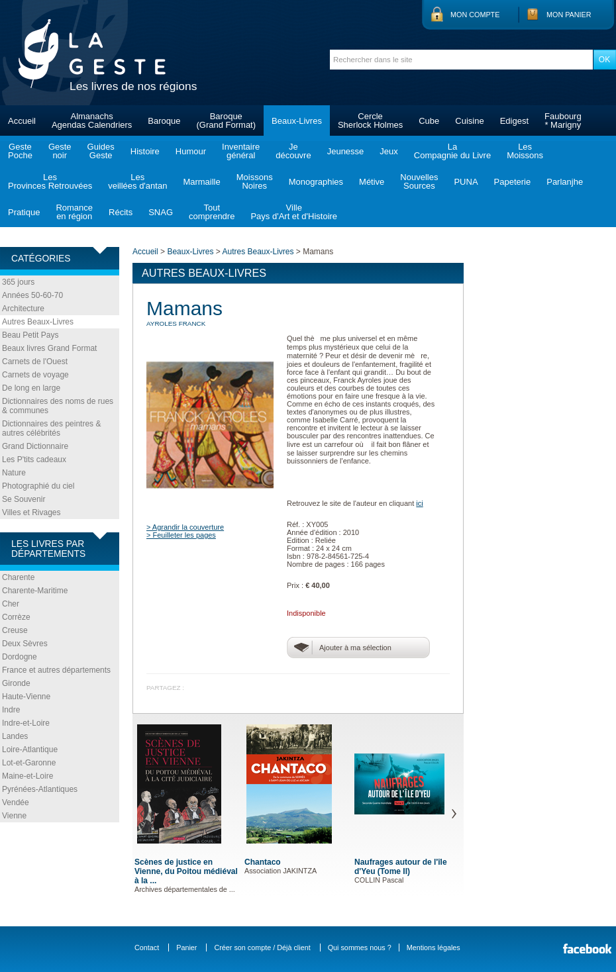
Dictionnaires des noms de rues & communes (57, 406)
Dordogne (19, 656)
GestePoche (20, 151)
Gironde (16, 683)
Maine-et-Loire (27, 776)
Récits (120, 212)
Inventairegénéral (241, 151)
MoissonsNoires (254, 181)
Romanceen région (74, 212)
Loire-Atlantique (30, 749)
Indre (11, 709)
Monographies (316, 182)
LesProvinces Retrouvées (50, 181)
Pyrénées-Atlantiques (39, 789)
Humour (191, 151)
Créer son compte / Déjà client (262, 947)
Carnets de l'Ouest (35, 361)
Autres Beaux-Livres (38, 321)
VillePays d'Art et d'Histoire (293, 212)
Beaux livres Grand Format (49, 348)
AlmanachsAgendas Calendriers (92, 120)
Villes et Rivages (31, 512)
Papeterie (512, 182)
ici (419, 503)
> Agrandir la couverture (185, 527)
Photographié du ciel (38, 486)
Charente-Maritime (35, 590)
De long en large (31, 388)
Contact (146, 947)
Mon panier (568, 15)
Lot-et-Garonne (29, 762)
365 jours (18, 282)
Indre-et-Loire (26, 723)
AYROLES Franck (175, 323)
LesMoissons (525, 151)
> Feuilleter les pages (181, 535)
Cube (429, 121)
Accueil (22, 121)
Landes (15, 736)
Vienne (14, 815)
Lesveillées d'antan (137, 181)
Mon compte (474, 15)
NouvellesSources (419, 181)
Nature (14, 472)
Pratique (24, 212)
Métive (371, 182)
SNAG (160, 212)
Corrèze (16, 617)
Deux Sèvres (25, 643)
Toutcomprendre (211, 212)
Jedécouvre (293, 151)
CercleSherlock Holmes (370, 120)
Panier (186, 947)
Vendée (15, 802)
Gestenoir (60, 151)
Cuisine (469, 121)
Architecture (23, 308)
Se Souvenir (23, 499)
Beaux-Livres (297, 121)
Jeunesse (345, 151)
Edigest (514, 121)
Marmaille (201, 182)
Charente (18, 577)
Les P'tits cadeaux (34, 459)
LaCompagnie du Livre (452, 151)
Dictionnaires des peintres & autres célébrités (51, 428)
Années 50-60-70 (32, 295)
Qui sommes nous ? (359, 947)
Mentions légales (433, 947)
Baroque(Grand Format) (226, 120)
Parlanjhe (564, 182)
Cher (10, 603)
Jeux (388, 151)
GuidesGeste (101, 151)
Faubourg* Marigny (563, 120)
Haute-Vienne (26, 696)
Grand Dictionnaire (35, 446)
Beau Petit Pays (30, 335)
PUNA (466, 182)
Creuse (15, 630)
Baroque (164, 121)
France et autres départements (56, 670)
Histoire (145, 151)
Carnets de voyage (35, 374)
